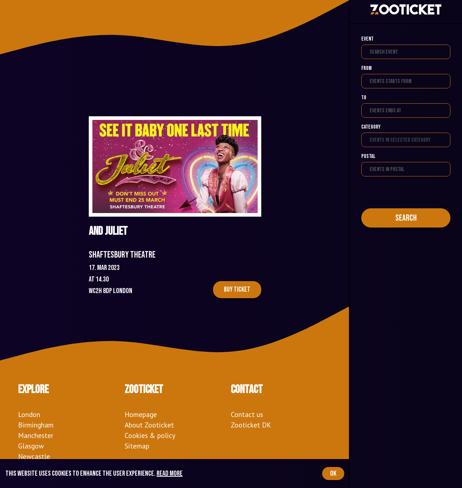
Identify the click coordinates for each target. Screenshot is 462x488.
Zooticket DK (251, 424)
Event (367, 39)
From (366, 68)
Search (406, 218)
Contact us (247, 414)
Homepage (141, 414)
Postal (368, 156)
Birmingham (36, 424)
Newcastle (34, 456)
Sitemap (137, 445)
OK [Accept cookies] (333, 473)
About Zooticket (149, 424)
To (363, 97)
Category (370, 127)
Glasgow (31, 445)
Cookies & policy (150, 435)
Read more (170, 473)
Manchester (35, 435)
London (29, 414)
